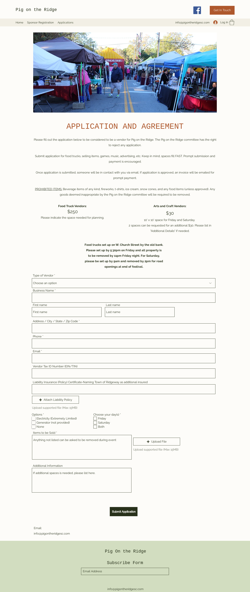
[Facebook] (197, 10)
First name (40, 305)
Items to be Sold (44, 432)
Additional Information (48, 465)
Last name (113, 305)
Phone (37, 336)
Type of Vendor (43, 275)
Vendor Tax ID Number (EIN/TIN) (55, 366)
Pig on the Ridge (36, 9)
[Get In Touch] (222, 10)
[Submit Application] (124, 511)
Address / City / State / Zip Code (55, 321)
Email (36, 351)
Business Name (43, 290)
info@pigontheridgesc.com (192, 22)
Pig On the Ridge (125, 551)
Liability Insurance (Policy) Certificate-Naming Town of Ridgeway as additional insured (90, 382)
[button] (231, 22)
